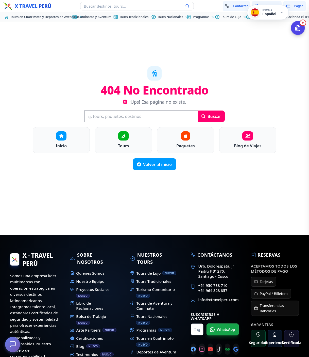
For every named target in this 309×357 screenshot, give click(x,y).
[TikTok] (219, 349)
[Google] (236, 349)
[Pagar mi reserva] (294, 6)
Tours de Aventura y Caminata (151, 306)
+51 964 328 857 (213, 290)
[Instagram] (202, 349)
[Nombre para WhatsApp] (197, 329)
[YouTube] (210, 349)
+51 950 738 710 (213, 285)
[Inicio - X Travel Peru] (27, 6)
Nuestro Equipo (87, 281)
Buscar (211, 116)
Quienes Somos (87, 273)
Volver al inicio (154, 164)
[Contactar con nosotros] (236, 6)
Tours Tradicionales (150, 281)
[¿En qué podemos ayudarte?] (12, 344)
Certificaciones (86, 338)
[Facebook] (193, 349)
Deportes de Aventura (153, 351)
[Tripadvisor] (227, 349)
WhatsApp (222, 329)
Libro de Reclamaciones (86, 306)
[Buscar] (141, 116)
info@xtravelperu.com (218, 299)
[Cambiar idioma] (268, 12)
